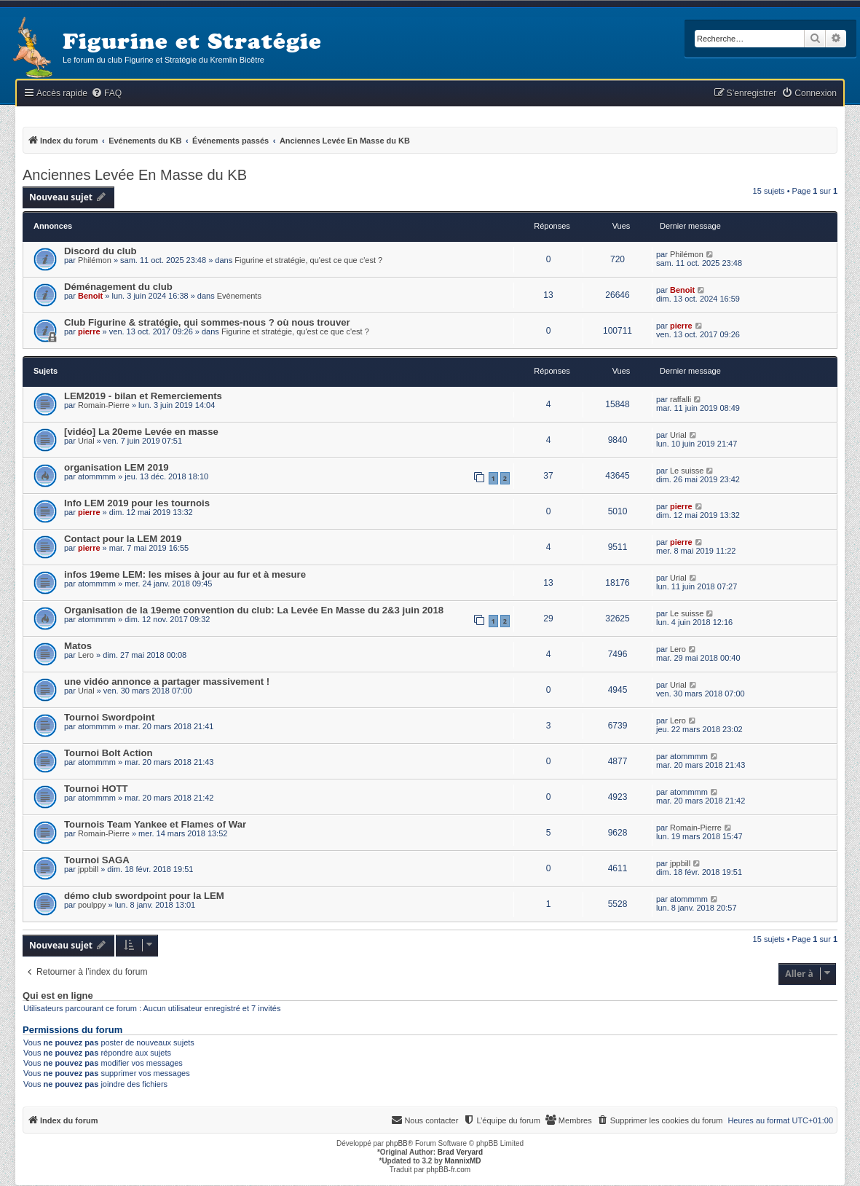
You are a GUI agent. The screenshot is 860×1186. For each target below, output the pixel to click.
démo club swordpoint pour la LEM (144, 895)
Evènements (239, 295)
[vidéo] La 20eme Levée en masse (141, 431)
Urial (86, 440)
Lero (86, 655)
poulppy (92, 904)
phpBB (397, 1143)
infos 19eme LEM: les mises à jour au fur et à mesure (185, 574)
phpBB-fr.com (449, 1170)
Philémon (94, 260)
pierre (89, 331)
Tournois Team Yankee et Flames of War (155, 824)
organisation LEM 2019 (116, 467)
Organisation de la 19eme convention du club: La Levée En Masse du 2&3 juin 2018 (253, 610)
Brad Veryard (460, 1152)
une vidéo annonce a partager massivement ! (166, 681)
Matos (78, 645)
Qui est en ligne (58, 995)
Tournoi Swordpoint (109, 717)
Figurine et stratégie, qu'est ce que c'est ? (308, 260)
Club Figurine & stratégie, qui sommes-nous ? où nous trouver (207, 322)
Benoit (90, 295)
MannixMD (463, 1161)
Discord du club (100, 251)
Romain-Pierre (104, 405)
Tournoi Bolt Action (108, 752)
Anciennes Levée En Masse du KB (135, 174)
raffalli (680, 399)
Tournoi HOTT (96, 788)
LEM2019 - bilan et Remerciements (143, 395)
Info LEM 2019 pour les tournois (137, 503)
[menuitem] (106, 93)
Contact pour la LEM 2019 (122, 538)
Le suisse (686, 470)
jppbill (88, 869)
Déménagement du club (118, 286)
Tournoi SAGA (97, 860)
